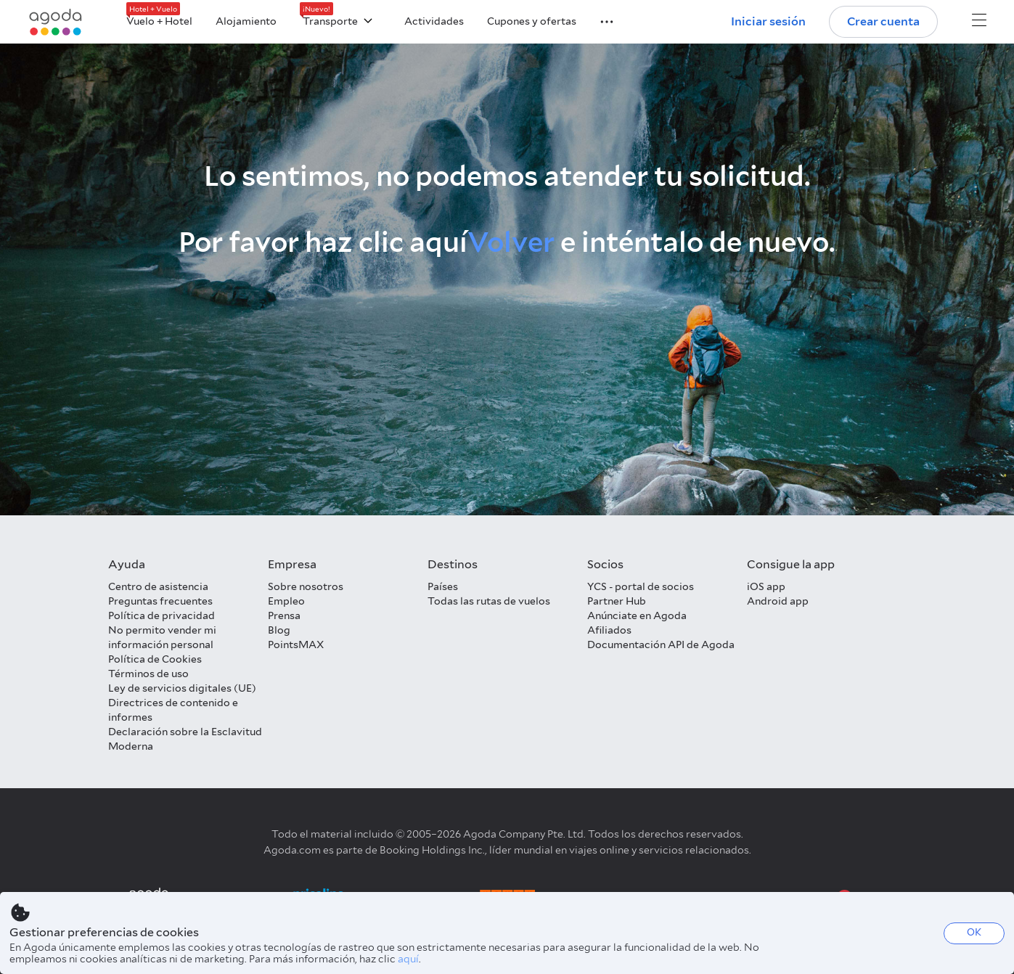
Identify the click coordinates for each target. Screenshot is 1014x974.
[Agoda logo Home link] (56, 22)
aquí (408, 959)
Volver (511, 242)
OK (974, 932)
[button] (598, 20)
